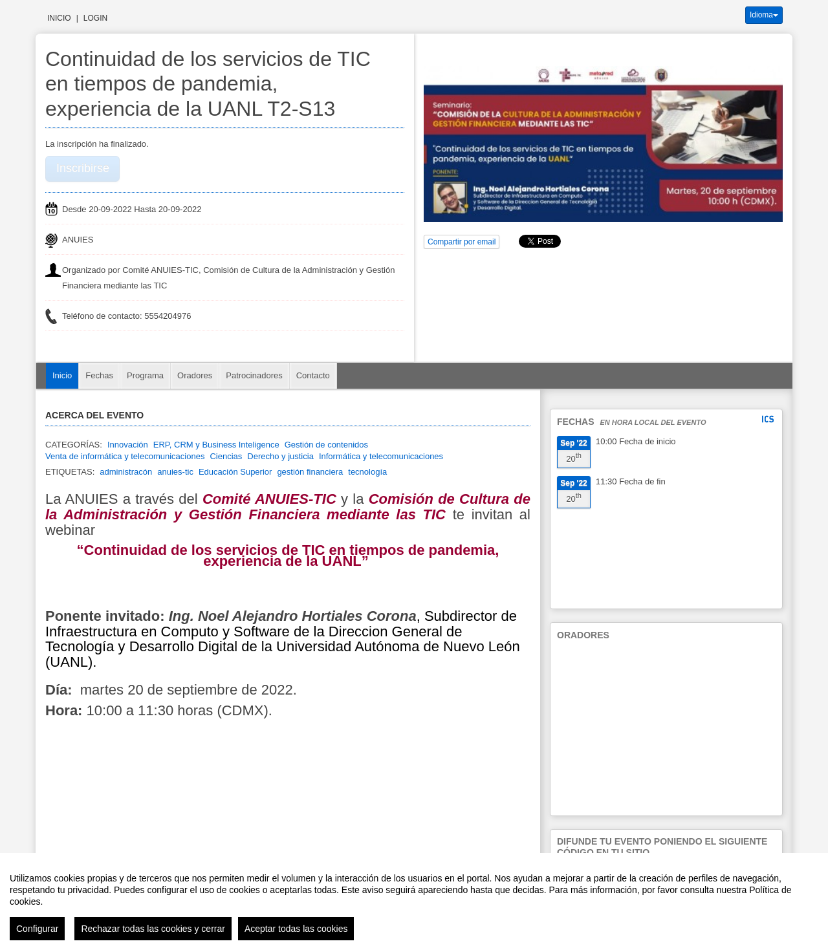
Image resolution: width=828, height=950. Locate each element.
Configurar (37, 928)
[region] (414, 901)
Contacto (313, 375)
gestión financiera (310, 472)
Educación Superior (235, 472)
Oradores (194, 375)
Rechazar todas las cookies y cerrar (153, 928)
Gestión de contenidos (326, 444)
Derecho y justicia (280, 456)
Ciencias (226, 456)
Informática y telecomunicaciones (381, 456)
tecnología (367, 472)
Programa (145, 375)
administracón (126, 472)
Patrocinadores (254, 375)
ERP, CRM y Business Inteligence (216, 444)
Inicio (59, 18)
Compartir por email (462, 241)
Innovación (127, 444)
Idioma (764, 14)
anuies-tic (175, 472)
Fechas (99, 375)
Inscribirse (82, 168)
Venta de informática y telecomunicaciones (124, 456)
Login (95, 18)
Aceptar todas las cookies (296, 928)
